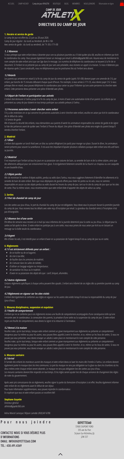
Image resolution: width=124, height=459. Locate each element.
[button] (122, 3)
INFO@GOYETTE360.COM (22, 441)
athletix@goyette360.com (82, 58)
